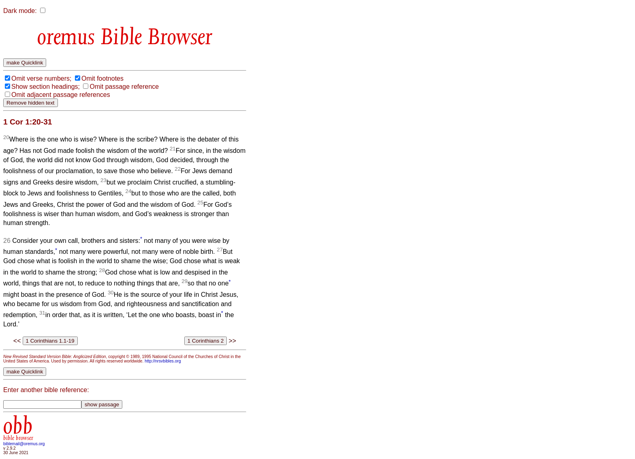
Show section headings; (45, 86)
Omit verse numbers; (41, 78)
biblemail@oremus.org (24, 444)
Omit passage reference (124, 86)
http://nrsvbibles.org (163, 361)
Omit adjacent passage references (60, 94)
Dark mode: (20, 10)
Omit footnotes (102, 78)
